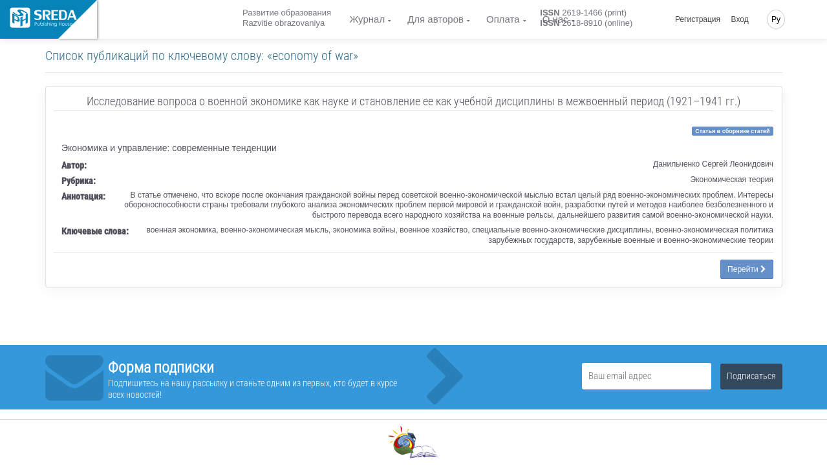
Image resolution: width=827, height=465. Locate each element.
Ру (775, 19)
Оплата (503, 19)
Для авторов (435, 19)
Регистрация (697, 19)
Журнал (367, 19)
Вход (740, 19)
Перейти (746, 269)
